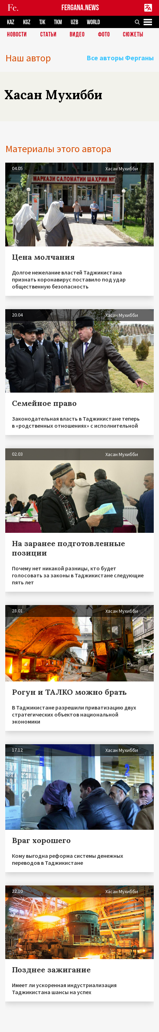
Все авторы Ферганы (120, 57)
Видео (77, 35)
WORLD (93, 22)
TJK (42, 22)
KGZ (26, 22)
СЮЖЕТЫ (133, 35)
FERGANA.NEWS (80, 8)
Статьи (48, 35)
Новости (17, 35)
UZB (74, 22)
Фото (104, 35)
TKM (58, 22)
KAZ (10, 22)
